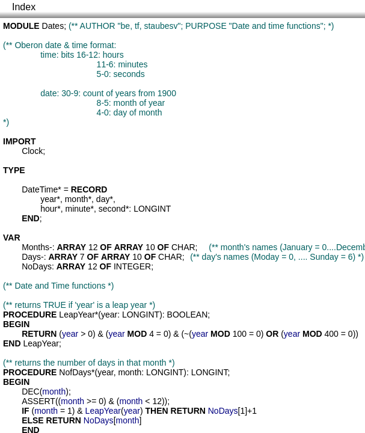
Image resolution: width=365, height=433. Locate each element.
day (103, 199)
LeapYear (76, 314)
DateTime (40, 189)
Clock (32, 151)
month (76, 199)
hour (48, 208)
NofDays (75, 372)
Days (31, 257)
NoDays (37, 266)
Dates (53, 26)
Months (35, 247)
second (112, 208)
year (48, 199)
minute (78, 208)
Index (23, 7)
